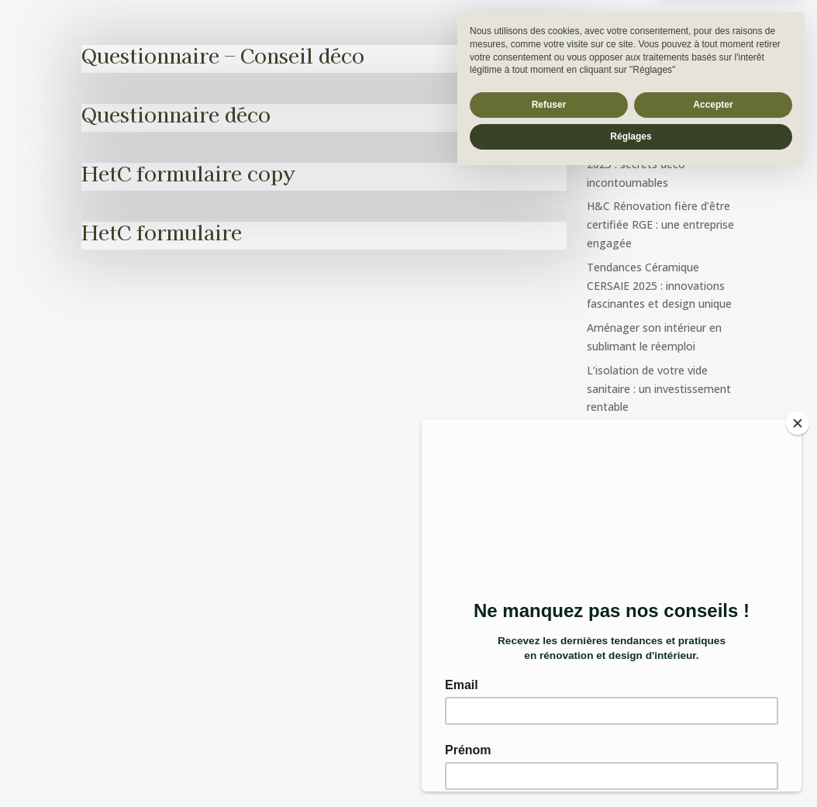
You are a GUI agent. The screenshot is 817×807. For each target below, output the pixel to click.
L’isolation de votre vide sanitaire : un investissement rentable (659, 389)
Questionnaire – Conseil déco (222, 54)
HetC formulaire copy (188, 172)
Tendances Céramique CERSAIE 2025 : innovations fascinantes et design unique (659, 286)
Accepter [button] (713, 734)
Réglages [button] (630, 765)
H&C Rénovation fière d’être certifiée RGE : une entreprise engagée (660, 224)
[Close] (797, 423)
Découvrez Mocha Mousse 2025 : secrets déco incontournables (655, 164)
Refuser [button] (549, 734)
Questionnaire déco (176, 113)
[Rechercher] (718, 60)
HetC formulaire (161, 231)
